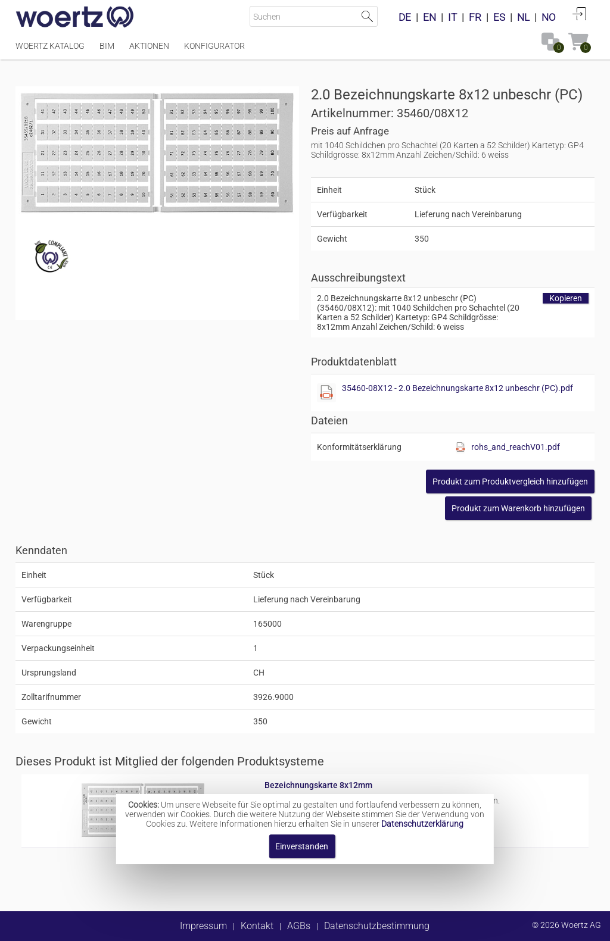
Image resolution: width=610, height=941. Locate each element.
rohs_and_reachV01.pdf (515, 447)
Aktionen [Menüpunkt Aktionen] (149, 46)
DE (405, 17)
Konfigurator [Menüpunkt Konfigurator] (214, 46)
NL (523, 17)
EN (429, 17)
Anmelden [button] (580, 13)
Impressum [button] (203, 925)
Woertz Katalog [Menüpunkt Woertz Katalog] (50, 46)
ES (499, 17)
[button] (510, 481)
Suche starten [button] (367, 16)
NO (548, 17)
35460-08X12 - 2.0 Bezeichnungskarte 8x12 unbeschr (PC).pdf (457, 388)
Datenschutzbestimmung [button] (377, 925)
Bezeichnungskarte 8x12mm (318, 785)
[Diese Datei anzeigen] (326, 392)
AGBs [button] (298, 925)
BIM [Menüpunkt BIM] (106, 46)
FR (475, 17)
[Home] (75, 18)
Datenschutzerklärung (422, 824)
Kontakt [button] (257, 925)
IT (452, 17)
